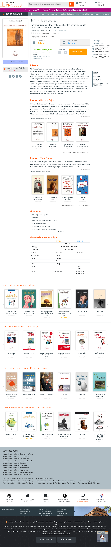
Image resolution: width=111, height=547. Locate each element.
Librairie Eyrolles (25, 511)
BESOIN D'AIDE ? (44, 509)
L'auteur (96, 76)
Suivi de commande (45, 511)
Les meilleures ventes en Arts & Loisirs (16, 468)
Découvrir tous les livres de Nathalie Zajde (76, 152)
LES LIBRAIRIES (25, 509)
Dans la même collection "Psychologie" (21, 326)
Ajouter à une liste (15, 62)
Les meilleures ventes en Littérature (15, 465)
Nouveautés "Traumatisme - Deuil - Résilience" (25, 368)
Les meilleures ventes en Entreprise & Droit (17, 461)
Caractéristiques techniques (100, 84)
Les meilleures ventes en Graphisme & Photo (18, 454)
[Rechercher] (48, 4)
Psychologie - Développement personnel (40, 481)
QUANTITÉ (62, 50)
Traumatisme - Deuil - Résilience (89, 483)
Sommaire (97, 80)
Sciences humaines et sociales (22, 478)
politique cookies (58, 522)
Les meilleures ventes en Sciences (14, 463)
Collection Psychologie (59, 31)
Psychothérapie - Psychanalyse (65, 481)
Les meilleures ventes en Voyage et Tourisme (18, 472)
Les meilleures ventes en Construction (16, 458)
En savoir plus (85, 117)
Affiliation (60, 511)
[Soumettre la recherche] (71, 4)
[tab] (45, 42)
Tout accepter (46, 539)
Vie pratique (7, 478)
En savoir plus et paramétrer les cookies (56, 534)
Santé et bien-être (18, 481)
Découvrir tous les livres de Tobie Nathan (76, 205)
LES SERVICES (61, 509)
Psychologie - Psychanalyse (44, 478)
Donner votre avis (53, 33)
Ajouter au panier (78, 51)
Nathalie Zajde (35, 31)
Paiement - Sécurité (44, 515)
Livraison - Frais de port (45, 513)
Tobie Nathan (45, 31)
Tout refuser (66, 539)
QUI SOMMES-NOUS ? (8, 509)
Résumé (96, 73)
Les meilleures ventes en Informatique (16, 456)
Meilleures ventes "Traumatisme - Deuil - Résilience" (28, 407)
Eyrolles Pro (23, 513)
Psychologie (69, 249)
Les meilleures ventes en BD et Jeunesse (17, 474)
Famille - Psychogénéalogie (87, 481)
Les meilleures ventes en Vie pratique (15, 470)
